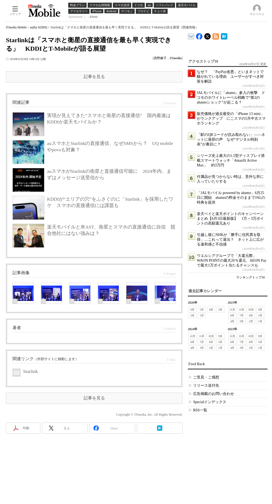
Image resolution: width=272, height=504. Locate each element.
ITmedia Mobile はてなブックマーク (224, 35)
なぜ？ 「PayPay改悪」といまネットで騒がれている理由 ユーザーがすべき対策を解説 (230, 76)
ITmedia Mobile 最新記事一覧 (215, 35)
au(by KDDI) (38, 27)
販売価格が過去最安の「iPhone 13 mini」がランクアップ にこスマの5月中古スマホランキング (231, 118)
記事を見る (94, 76)
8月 (232, 315)
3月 (220, 309)
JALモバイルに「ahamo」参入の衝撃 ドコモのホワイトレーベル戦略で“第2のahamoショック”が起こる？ (231, 97)
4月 (211, 309)
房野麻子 (160, 58)
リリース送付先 (206, 385)
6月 (192, 309)
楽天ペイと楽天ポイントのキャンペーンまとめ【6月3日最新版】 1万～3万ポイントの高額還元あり (230, 218)
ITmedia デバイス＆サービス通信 (191, 35)
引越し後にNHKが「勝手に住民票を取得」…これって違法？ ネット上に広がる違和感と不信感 (230, 239)
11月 (241, 309)
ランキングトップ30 (250, 277)
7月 (242, 315)
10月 (251, 309)
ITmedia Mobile (16, 27)
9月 (260, 309)
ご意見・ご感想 (206, 377)
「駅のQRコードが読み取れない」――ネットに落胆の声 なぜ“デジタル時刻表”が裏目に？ (231, 139)
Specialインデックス (209, 402)
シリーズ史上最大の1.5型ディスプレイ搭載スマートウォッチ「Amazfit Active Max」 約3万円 (231, 160)
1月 (202, 315)
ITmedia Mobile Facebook (199, 35)
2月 (192, 315)
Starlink (30, 371)
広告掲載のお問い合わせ (213, 394)
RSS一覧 (200, 410)
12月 (232, 309)
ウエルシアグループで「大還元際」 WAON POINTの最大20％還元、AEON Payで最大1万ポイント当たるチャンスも (231, 260)
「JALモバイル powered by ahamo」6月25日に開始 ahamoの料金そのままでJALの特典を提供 (231, 197)
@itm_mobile (207, 35)
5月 (202, 309)
